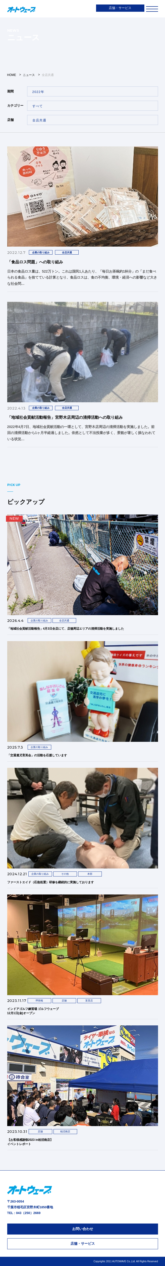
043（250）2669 (28, 1213)
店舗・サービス (120, 8)
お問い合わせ (82, 1229)
